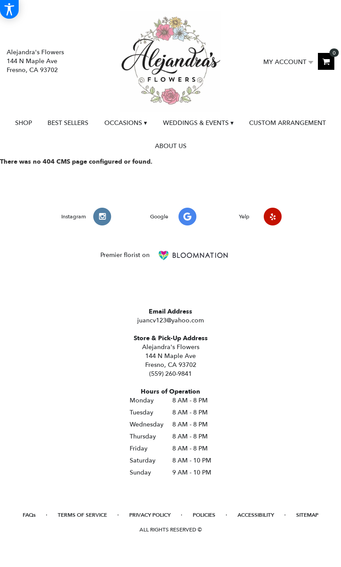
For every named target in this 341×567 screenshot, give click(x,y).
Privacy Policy (149, 515)
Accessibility (256, 515)
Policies (204, 515)
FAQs (29, 515)
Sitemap (307, 515)
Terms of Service (82, 515)
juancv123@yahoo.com (170, 320)
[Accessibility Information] (9, 9)
